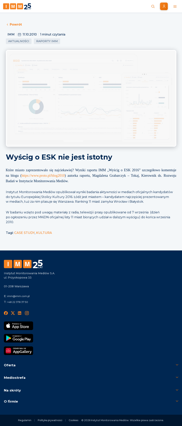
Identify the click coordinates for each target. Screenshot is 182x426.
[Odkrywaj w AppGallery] (18, 350)
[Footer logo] (23, 264)
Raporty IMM (47, 41)
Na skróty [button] (12, 390)
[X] (13, 313)
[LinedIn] (20, 313)
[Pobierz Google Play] (18, 338)
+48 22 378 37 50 (17, 302)
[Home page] (17, 6)
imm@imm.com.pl (18, 296)
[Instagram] (27, 313)
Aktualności (18, 41)
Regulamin (24, 420)
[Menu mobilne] (175, 6)
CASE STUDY (24, 233)
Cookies (73, 420)
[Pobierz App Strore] (18, 325)
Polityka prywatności (50, 420)
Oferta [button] (10, 365)
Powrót (14, 24)
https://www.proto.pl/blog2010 (43, 176)
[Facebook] (6, 313)
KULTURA (44, 233)
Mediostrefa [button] (14, 378)
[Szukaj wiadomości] (153, 6)
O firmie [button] (11, 401)
